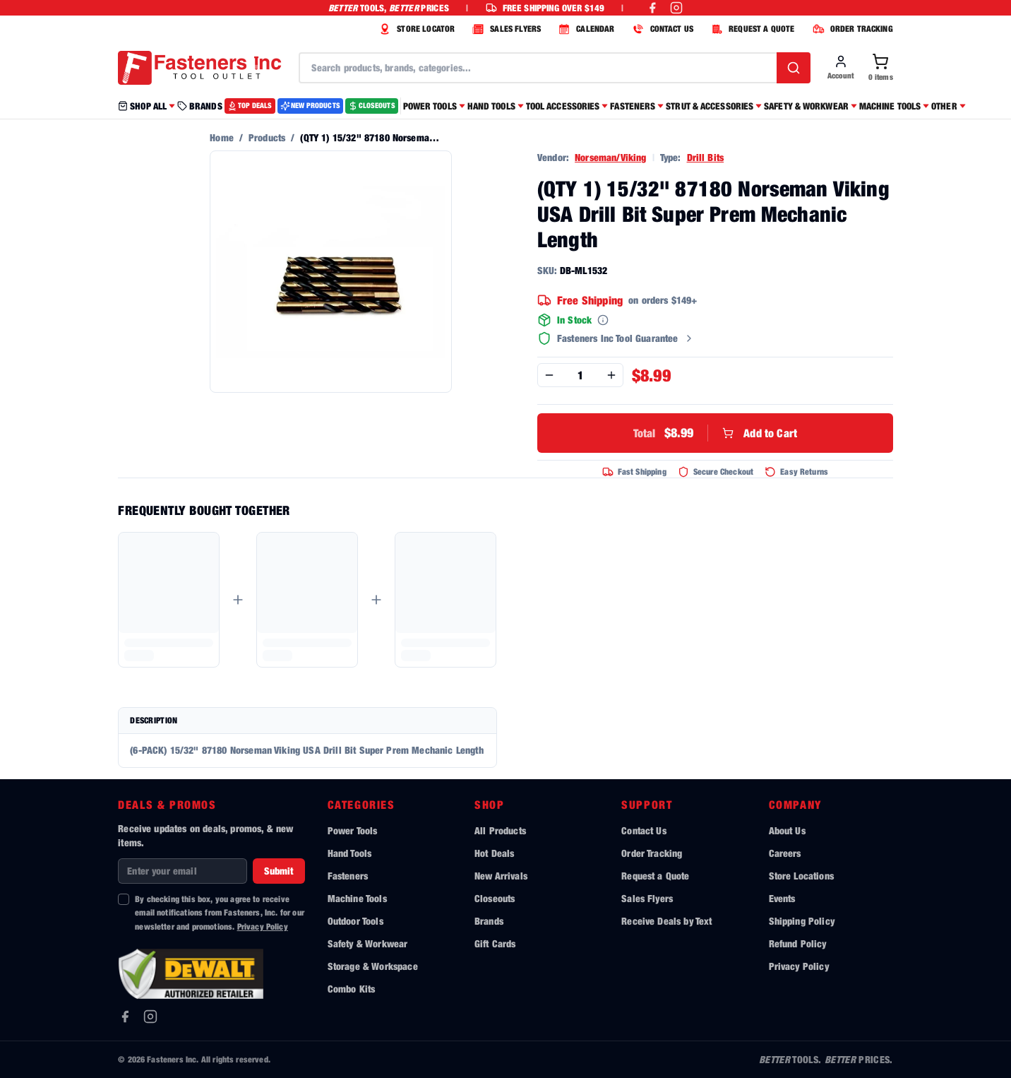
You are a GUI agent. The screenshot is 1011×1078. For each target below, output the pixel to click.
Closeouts (494, 898)
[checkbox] (123, 899)
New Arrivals (500, 876)
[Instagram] (150, 1016)
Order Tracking (651, 853)
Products (267, 137)
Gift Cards (495, 943)
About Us (787, 830)
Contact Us (643, 830)
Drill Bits (705, 157)
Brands (488, 921)
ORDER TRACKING (851, 29)
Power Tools (353, 830)
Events (782, 898)
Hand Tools (350, 853)
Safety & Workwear (368, 943)
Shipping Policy (801, 921)
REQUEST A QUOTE (750, 29)
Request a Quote (655, 876)
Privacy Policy (262, 926)
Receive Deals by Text (666, 921)
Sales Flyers (647, 898)
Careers (785, 853)
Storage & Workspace (373, 966)
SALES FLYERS (505, 29)
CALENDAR (584, 29)
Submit (279, 871)
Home (222, 137)
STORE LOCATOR (415, 29)
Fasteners (348, 876)
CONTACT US (661, 29)
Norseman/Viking (610, 157)
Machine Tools (357, 898)
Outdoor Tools (355, 921)
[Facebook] (125, 1016)
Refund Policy (798, 943)
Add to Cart (715, 433)
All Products (500, 830)
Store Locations (801, 876)
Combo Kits (352, 989)
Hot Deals (494, 853)
